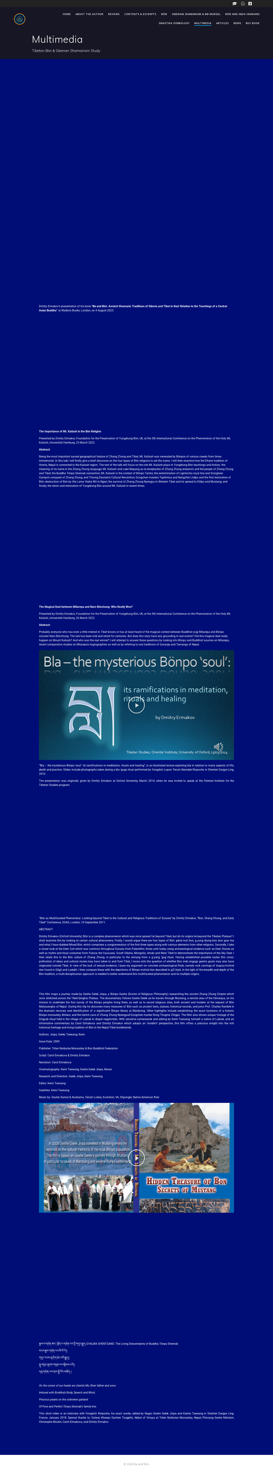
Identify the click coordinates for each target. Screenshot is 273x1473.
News (237, 23)
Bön (164, 14)
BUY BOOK (253, 23)
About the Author (89, 14)
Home (67, 14)
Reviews (114, 14)
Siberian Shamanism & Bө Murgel (196, 14)
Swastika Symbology (174, 23)
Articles (222, 23)
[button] (136, 705)
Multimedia (202, 23)
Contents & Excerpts (140, 14)
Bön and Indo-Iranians (242, 14)
